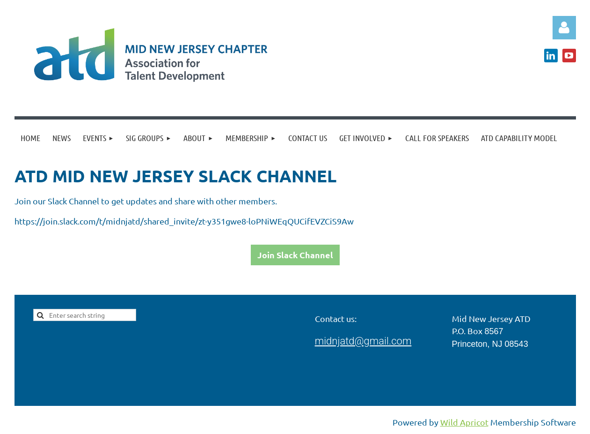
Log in (564, 27)
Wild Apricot (464, 422)
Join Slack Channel (295, 254)
